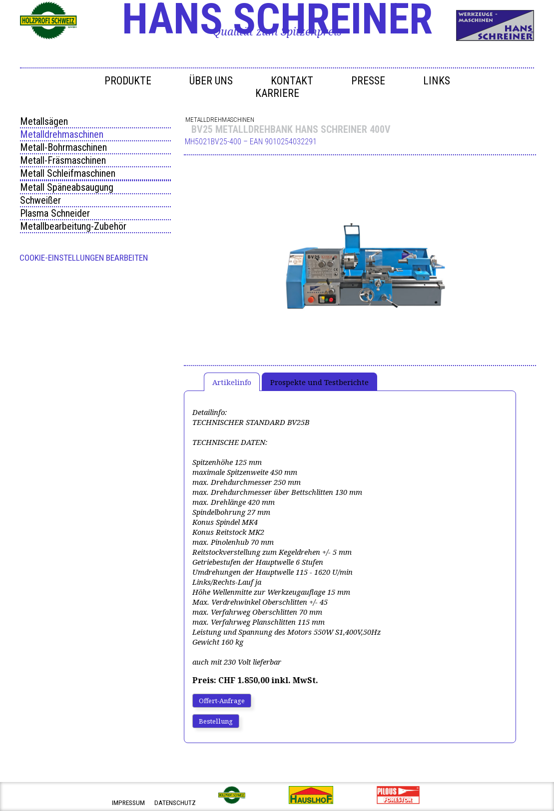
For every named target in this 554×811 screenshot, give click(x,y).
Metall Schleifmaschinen (67, 173)
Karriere (277, 93)
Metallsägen (44, 121)
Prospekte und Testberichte (319, 382)
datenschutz (175, 803)
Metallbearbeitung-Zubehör (73, 226)
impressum (128, 803)
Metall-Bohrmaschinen (63, 147)
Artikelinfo (231, 382)
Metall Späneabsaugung (66, 187)
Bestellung (216, 721)
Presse (368, 80)
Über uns (211, 80)
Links (436, 80)
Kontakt (292, 80)
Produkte (127, 80)
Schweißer (40, 200)
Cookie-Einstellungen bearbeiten (83, 258)
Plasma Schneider (55, 213)
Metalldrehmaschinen (61, 134)
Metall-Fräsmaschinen (63, 160)
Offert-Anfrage (222, 700)
